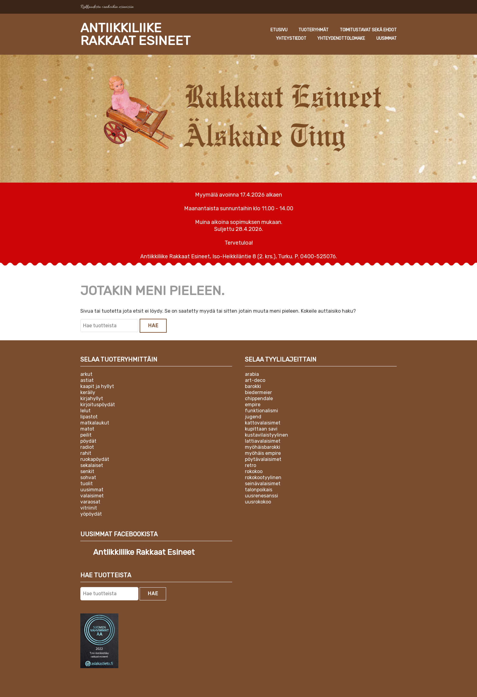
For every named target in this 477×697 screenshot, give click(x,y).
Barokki (253, 386)
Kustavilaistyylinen (266, 435)
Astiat (87, 380)
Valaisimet (92, 496)
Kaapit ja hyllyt (97, 386)
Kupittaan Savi (261, 429)
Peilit (86, 435)
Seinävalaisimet (262, 483)
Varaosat (90, 502)
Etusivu (278, 30)
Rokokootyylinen (263, 477)
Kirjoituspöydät (97, 404)
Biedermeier (258, 392)
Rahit (85, 453)
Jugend (253, 417)
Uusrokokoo (258, 502)
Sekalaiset (91, 465)
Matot (87, 429)
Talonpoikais (258, 490)
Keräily (87, 392)
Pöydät (88, 441)
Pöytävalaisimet (263, 459)
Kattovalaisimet (262, 423)
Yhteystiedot (291, 38)
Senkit (87, 471)
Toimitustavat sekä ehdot (368, 30)
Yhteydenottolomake (341, 38)
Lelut (85, 411)
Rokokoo (254, 471)
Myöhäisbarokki (262, 447)
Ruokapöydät (94, 459)
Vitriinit (88, 508)
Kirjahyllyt (91, 398)
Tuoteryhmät (313, 30)
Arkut (86, 374)
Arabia (252, 374)
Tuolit (86, 483)
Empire (252, 404)
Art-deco (255, 380)
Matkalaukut (94, 423)
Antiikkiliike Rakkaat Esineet (135, 34)
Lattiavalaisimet (262, 441)
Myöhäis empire (263, 453)
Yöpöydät (91, 514)
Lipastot (89, 417)
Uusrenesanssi (261, 496)
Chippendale (259, 398)
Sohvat (88, 477)
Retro (250, 465)
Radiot (87, 447)
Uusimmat (386, 38)
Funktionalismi (261, 411)
